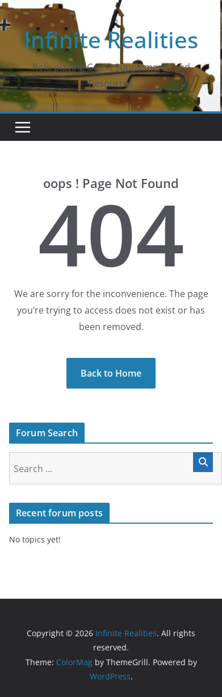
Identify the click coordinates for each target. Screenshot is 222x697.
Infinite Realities (111, 39)
